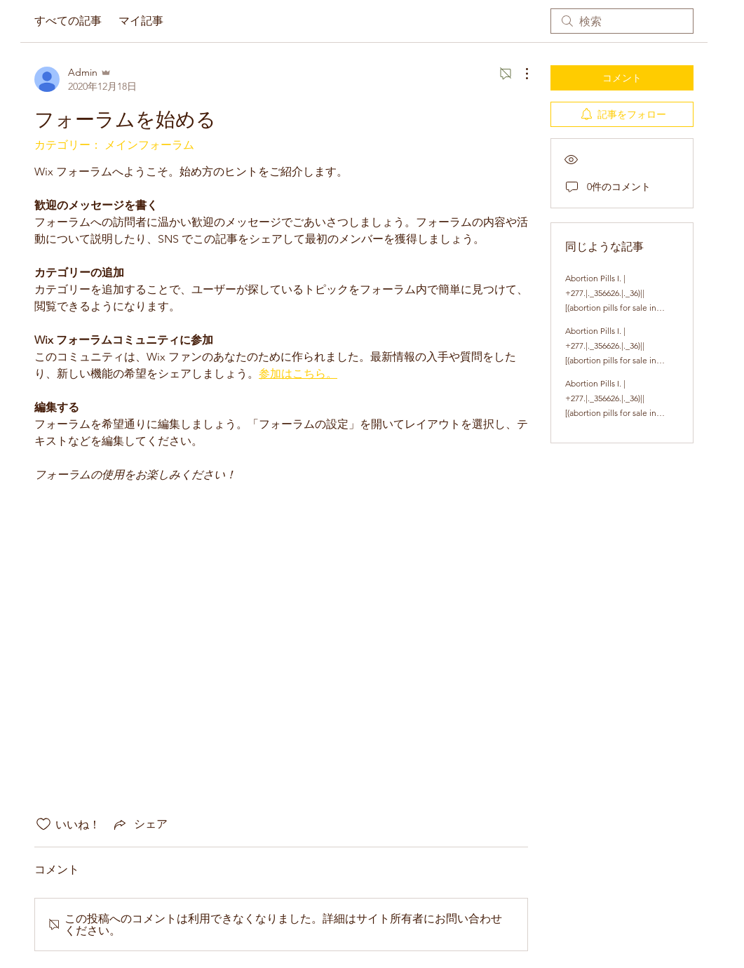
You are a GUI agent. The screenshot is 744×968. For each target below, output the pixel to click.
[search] (622, 21)
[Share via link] (139, 824)
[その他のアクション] (519, 73)
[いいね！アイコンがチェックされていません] (43, 824)
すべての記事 (68, 20)
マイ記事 (141, 20)
